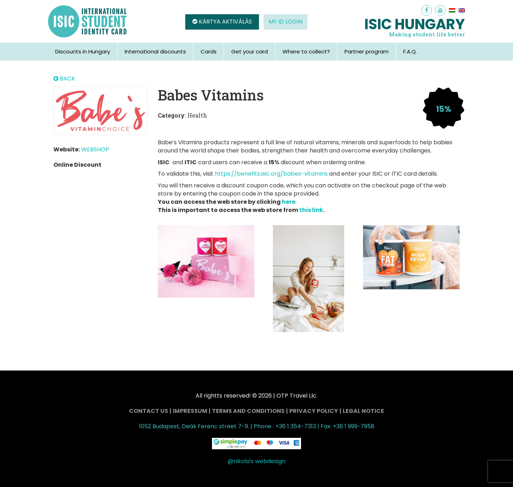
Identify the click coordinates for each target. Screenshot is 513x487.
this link (311, 210)
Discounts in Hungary (82, 51)
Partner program (366, 51)
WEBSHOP (95, 149)
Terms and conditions (248, 411)
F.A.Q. (410, 51)
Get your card (249, 51)
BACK (64, 79)
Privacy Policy (313, 411)
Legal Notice (363, 411)
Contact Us (148, 411)
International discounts (155, 51)
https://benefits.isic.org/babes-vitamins (271, 174)
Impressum (190, 411)
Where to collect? (306, 51)
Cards (209, 51)
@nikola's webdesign (256, 461)
